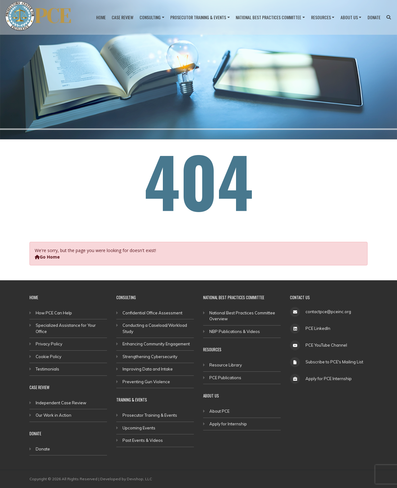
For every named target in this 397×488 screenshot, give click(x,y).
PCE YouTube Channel (326, 345)
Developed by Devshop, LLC (126, 479)
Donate (374, 17)
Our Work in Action (53, 415)
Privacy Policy (49, 343)
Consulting (150, 17)
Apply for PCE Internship (329, 378)
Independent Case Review (61, 402)
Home (101, 17)
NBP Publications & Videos (234, 331)
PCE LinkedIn (318, 328)
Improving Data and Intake (148, 368)
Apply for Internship (228, 423)
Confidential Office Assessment (152, 312)
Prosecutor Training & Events (198, 17)
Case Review (122, 17)
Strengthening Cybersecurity (150, 356)
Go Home (47, 257)
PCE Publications (225, 377)
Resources (321, 17)
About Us (349, 17)
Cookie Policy (48, 356)
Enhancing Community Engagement (156, 343)
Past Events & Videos (143, 440)
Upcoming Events (139, 427)
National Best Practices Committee (268, 17)
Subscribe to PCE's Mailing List (334, 361)
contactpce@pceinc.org (328, 311)
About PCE (219, 411)
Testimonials (47, 368)
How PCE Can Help (54, 312)
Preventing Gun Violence (146, 381)
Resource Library (225, 364)
